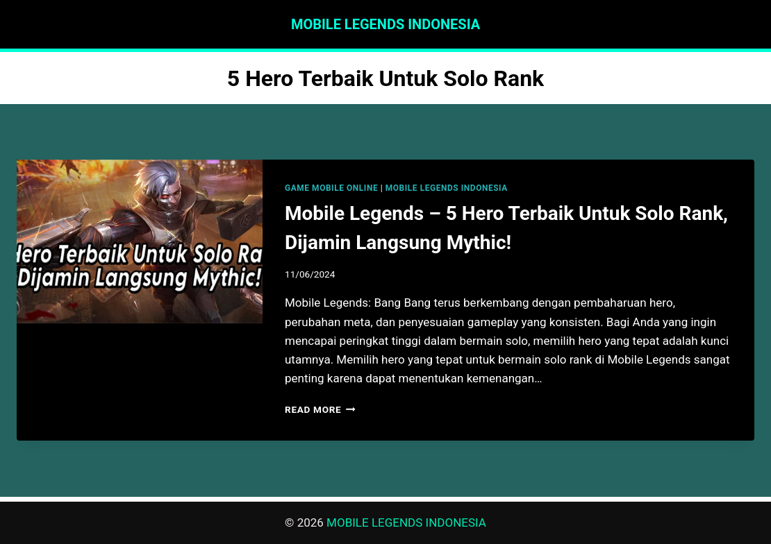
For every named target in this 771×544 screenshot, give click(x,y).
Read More (320, 409)
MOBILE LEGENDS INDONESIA (447, 188)
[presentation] (140, 241)
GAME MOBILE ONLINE (331, 188)
